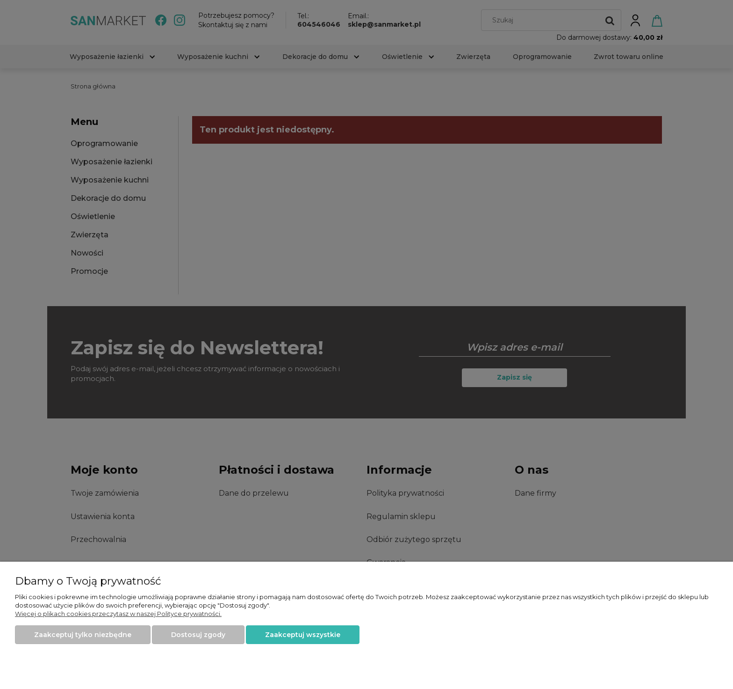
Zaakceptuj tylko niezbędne (82, 634)
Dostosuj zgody (198, 634)
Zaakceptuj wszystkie (302, 634)
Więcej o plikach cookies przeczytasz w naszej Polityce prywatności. (118, 613)
